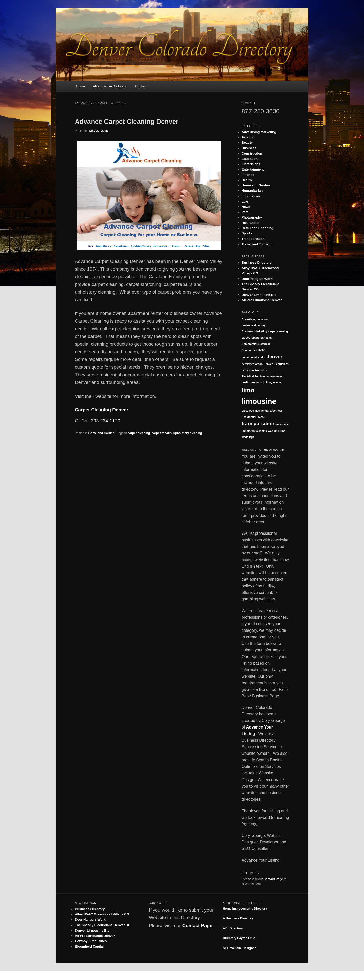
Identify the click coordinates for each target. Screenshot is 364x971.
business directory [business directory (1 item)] (254, 325)
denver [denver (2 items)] (274, 356)
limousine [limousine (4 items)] (259, 401)
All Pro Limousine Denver (262, 300)
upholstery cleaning (187, 433)
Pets (245, 212)
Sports (247, 233)
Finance (248, 175)
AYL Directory (233, 928)
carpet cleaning (139, 433)
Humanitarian (252, 190)
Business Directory (257, 262)
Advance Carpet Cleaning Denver (126, 121)
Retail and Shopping (258, 228)
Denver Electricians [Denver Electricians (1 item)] (276, 364)
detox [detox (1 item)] (263, 370)
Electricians (251, 164)
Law (245, 201)
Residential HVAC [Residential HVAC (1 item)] (253, 416)
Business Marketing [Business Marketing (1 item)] (254, 331)
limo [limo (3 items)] (248, 390)
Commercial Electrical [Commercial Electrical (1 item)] (256, 343)
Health (247, 180)
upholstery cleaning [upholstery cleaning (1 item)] (254, 430)
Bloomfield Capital (89, 946)
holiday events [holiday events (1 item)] (272, 382)
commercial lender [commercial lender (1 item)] (253, 357)
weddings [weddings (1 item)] (248, 437)
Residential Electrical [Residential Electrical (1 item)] (268, 410)
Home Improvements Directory (245, 908)
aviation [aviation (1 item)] (263, 319)
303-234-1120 (105, 420)
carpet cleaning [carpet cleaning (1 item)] (278, 331)
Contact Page (273, 879)
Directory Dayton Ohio (239, 938)
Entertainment (253, 169)
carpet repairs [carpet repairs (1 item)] (251, 337)
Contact (141, 86)
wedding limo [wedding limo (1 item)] (276, 430)
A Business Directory (238, 918)
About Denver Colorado (110, 86)
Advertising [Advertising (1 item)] (249, 319)
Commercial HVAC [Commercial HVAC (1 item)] (253, 350)
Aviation (248, 137)
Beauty (247, 142)
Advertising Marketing (259, 132)
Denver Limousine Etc (259, 295)
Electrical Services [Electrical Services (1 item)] (253, 376)
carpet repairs (162, 433)
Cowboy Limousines (91, 941)
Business (249, 148)
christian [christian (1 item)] (266, 337)
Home (80, 86)
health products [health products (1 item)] (252, 382)
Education (250, 159)
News (246, 207)
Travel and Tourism (256, 244)
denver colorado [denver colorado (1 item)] (252, 364)
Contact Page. (198, 925)
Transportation (253, 239)
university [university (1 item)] (281, 424)
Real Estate (250, 223)
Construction (252, 153)
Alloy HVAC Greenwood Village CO (102, 914)
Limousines (251, 196)
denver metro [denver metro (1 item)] (250, 370)
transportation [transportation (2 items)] (258, 423)
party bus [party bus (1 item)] (248, 410)
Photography (252, 217)
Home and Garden (101, 433)
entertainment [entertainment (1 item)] (275, 376)
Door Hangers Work (257, 279)
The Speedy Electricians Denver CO (102, 925)
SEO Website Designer (239, 948)
